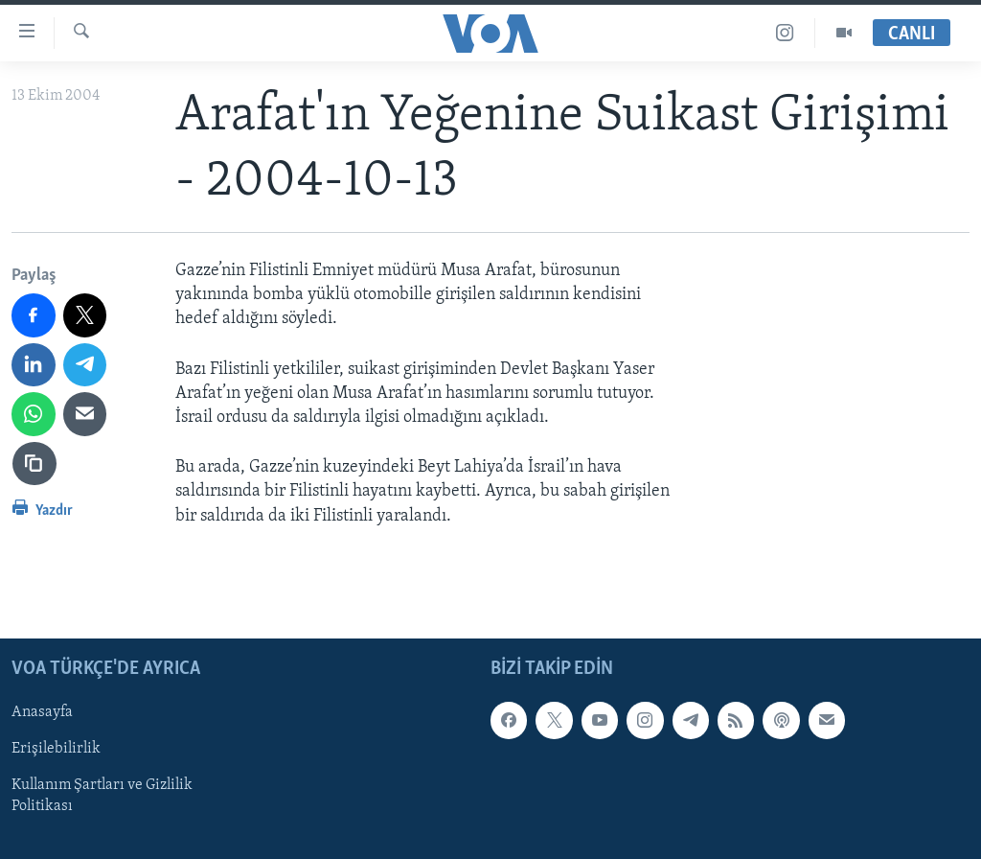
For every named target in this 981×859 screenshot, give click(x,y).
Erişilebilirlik (56, 748)
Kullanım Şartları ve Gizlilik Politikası (102, 796)
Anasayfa (42, 712)
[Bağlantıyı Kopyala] (34, 464)
